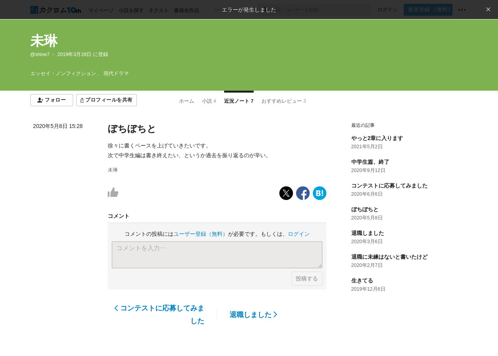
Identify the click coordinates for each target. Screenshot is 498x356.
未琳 (44, 40)
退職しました (253, 315)
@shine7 (40, 54)
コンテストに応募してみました (159, 314)
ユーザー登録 (201, 234)
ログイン (299, 234)
